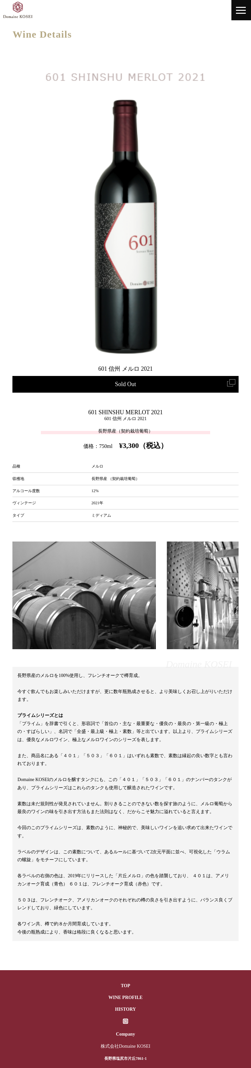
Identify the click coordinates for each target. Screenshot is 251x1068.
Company (125, 1034)
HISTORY (125, 1009)
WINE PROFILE (126, 997)
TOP (125, 985)
